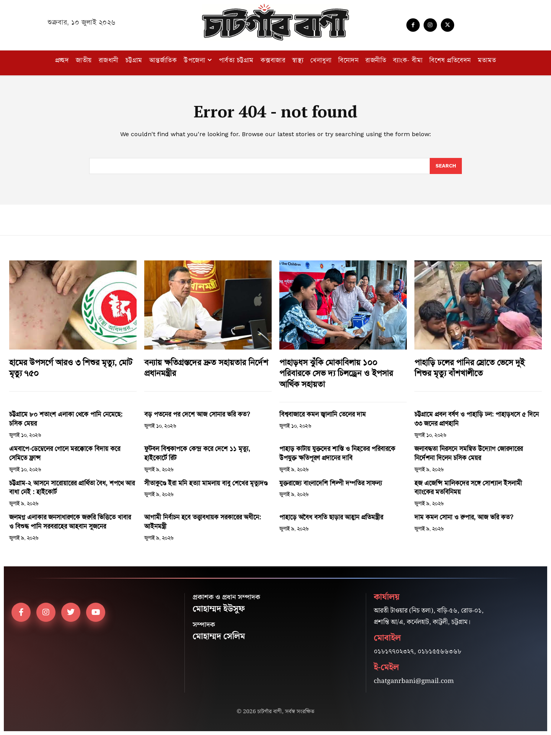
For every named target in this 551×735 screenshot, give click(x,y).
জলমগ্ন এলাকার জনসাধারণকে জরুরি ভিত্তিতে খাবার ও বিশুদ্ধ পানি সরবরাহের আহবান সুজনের (70, 521)
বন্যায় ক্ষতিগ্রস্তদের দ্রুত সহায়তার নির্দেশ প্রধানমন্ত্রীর (206, 368)
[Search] (446, 166)
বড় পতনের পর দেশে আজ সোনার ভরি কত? (197, 414)
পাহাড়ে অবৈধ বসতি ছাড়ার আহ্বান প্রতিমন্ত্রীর (331, 517)
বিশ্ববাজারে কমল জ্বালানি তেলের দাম (323, 414)
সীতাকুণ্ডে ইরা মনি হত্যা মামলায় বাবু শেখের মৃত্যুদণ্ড (205, 483)
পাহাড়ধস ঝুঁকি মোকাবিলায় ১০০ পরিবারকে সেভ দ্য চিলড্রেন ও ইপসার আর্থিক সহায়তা (336, 373)
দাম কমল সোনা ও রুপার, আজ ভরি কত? (463, 517)
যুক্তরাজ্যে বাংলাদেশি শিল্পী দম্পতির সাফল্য (330, 483)
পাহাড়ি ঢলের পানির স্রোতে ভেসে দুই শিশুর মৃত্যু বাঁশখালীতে (469, 368)
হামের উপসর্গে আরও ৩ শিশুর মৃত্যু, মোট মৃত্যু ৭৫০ (70, 368)
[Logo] (275, 22)
